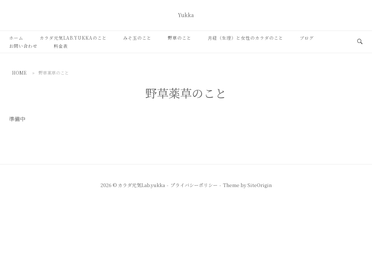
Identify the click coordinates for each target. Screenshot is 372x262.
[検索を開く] (360, 42)
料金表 (61, 46)
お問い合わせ (23, 46)
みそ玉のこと (137, 38)
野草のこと (179, 38)
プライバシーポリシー (194, 185)
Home (19, 73)
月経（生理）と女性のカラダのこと (245, 38)
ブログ (307, 38)
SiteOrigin (259, 185)
